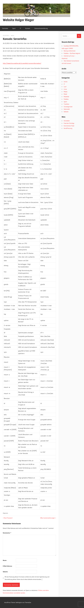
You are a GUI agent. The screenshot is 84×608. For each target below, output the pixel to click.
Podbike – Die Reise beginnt (72, 53)
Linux (65, 89)
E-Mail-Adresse (7, 566)
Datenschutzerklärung (41, 28)
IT (20, 28)
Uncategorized (68, 106)
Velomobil (67, 109)
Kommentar (7, 533)
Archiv (65, 82)
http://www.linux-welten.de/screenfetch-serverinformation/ (22, 63)
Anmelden (67, 121)
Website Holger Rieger (18, 20)
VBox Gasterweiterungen (47, 518)
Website (5, 572)
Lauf (65, 86)
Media (65, 92)
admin (12, 35)
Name (4, 560)
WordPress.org (68, 128)
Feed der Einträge (69, 123)
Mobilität (66, 96)
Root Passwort (8, 518)
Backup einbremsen (69, 51)
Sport (14, 28)
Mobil (65, 94)
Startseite (5, 28)
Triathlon (66, 104)
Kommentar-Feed (69, 126)
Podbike (66, 99)
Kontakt (27, 28)
